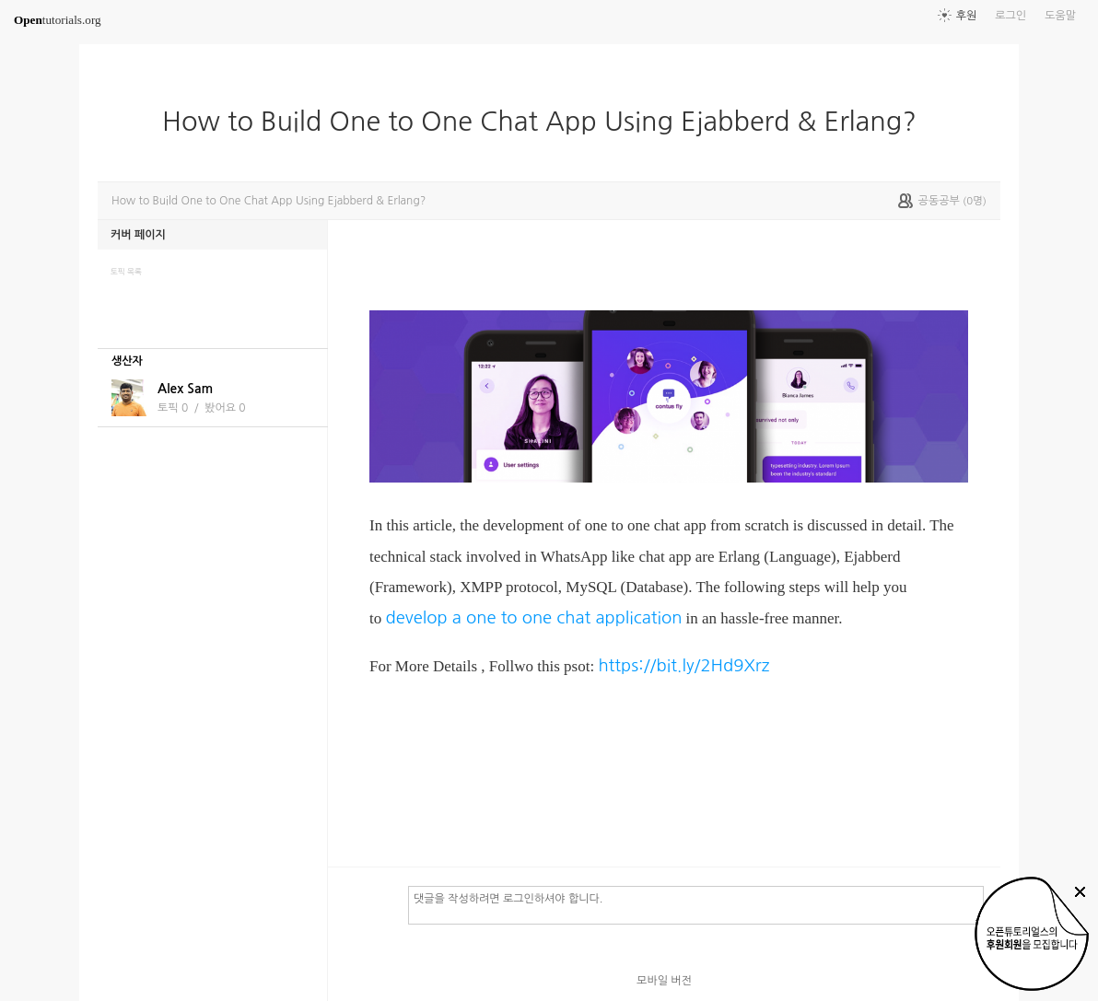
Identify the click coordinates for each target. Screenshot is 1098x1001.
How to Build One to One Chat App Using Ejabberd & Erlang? (546, 121)
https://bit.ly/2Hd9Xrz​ (683, 665)
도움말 (1060, 15)
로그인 (1010, 15)
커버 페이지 (138, 234)
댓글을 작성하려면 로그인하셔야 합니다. (696, 904)
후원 (966, 15)
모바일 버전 (664, 980)
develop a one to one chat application (533, 617)
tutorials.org (57, 20)
